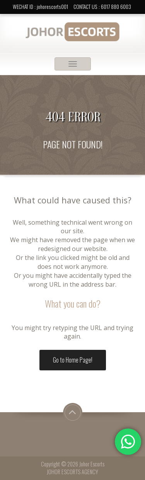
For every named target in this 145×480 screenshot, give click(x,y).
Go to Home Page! (72, 360)
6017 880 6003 (116, 6)
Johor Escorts (91, 464)
